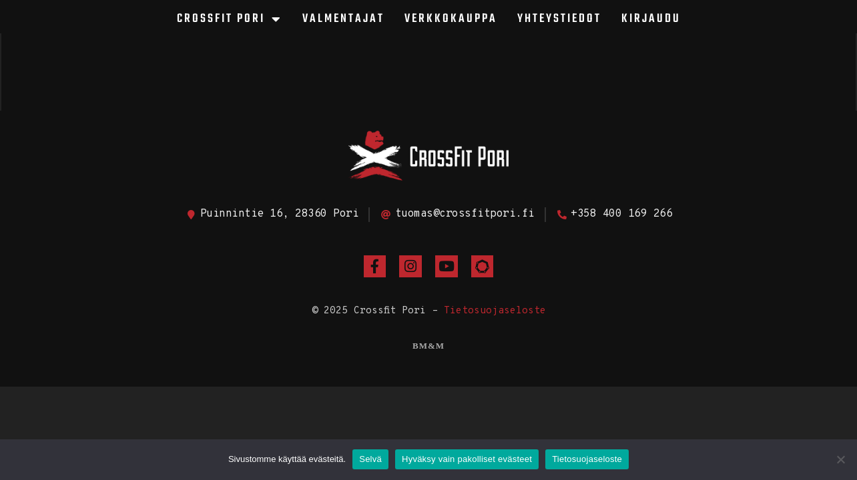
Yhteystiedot (559, 19)
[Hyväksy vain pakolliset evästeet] (840, 459)
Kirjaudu (651, 19)
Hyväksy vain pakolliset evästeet (467, 459)
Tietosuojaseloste (495, 311)
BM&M (428, 346)
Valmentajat (343, 19)
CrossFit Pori (229, 19)
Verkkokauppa (450, 19)
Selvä (370, 459)
